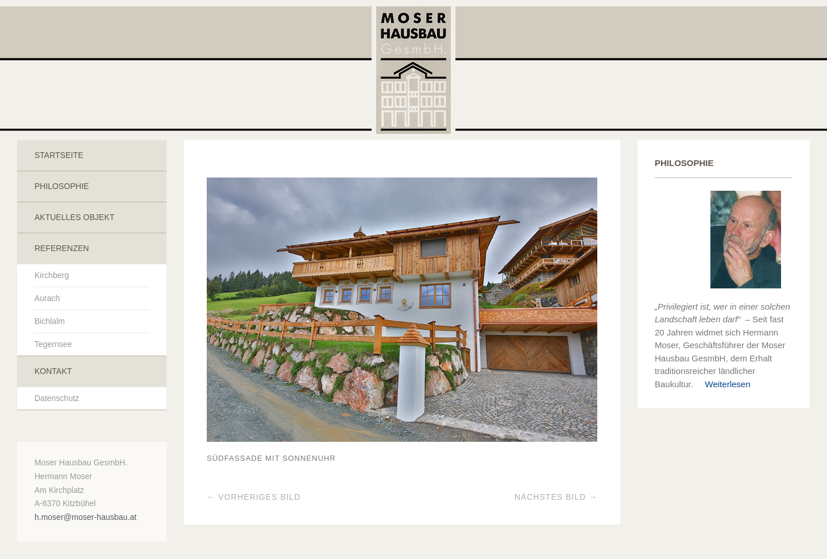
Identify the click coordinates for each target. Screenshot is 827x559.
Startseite (58, 155)
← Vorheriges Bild (253, 497)
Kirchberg (51, 275)
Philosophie (61, 186)
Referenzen (61, 248)
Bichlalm (49, 321)
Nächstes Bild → (556, 497)
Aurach (47, 298)
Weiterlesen (723, 384)
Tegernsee (53, 344)
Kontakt (53, 371)
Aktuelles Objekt (74, 217)
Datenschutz (56, 398)
